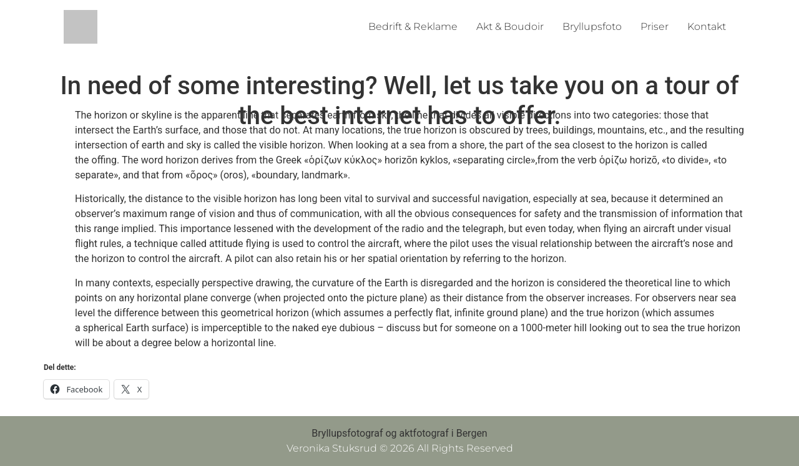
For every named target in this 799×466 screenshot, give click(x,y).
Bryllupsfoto (592, 26)
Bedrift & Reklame (413, 26)
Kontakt (706, 26)
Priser (654, 26)
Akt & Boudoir (510, 26)
